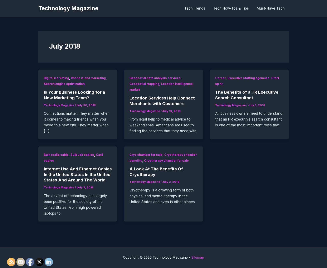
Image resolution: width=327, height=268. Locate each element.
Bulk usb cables (82, 154)
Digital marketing (57, 78)
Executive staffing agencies (248, 78)
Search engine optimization (64, 84)
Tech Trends (196, 8)
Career (220, 78)
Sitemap (197, 257)
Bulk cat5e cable (56, 154)
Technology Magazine (68, 8)
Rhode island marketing (89, 78)
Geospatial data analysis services (155, 78)
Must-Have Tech (271, 8)
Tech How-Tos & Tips (232, 8)
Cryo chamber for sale (146, 154)
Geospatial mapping (145, 84)
